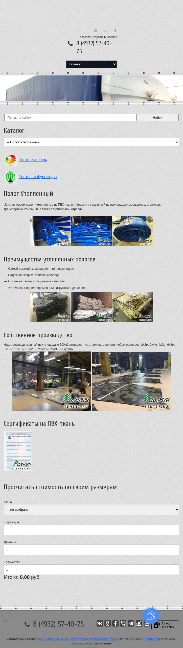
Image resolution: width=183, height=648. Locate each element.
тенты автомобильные (54, 638)
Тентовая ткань (33, 159)
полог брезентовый (104, 638)
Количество (12, 562)
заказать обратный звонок (98, 37)
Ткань (8, 502)
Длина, (10, 542)
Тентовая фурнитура (38, 177)
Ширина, (11, 522)
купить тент (152, 638)
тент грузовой (80, 638)
